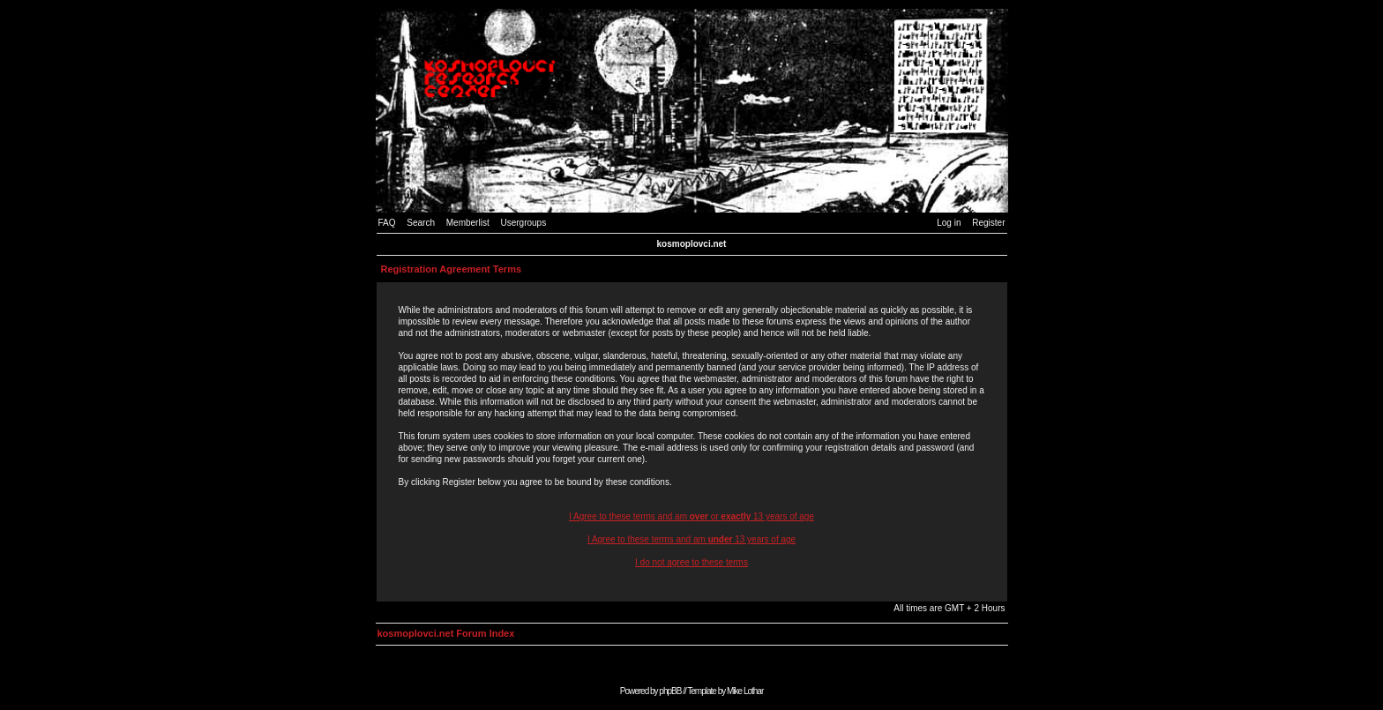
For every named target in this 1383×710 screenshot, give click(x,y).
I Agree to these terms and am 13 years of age (691, 539)
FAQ (387, 223)
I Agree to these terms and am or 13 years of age (691, 516)
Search (421, 223)
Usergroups (523, 223)
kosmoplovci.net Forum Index (446, 633)
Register (988, 223)
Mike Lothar (745, 691)
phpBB (670, 691)
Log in (949, 223)
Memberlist (468, 223)
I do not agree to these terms (691, 562)
